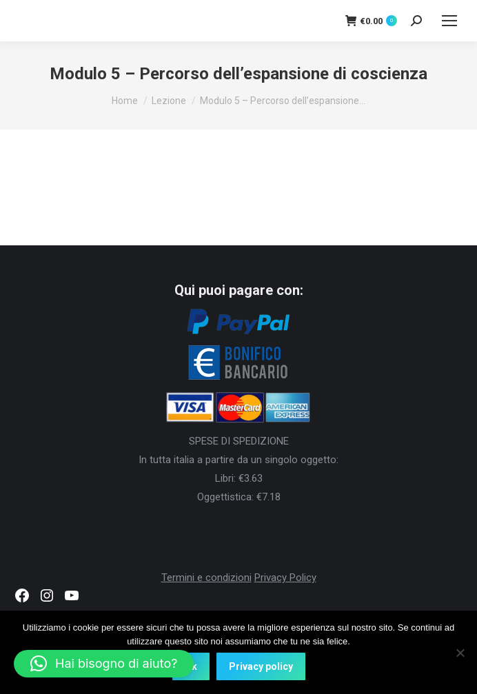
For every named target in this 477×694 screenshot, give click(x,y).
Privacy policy (261, 666)
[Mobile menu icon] (449, 20)
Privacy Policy (285, 577)
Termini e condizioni (206, 577)
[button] (104, 663)
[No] (460, 653)
